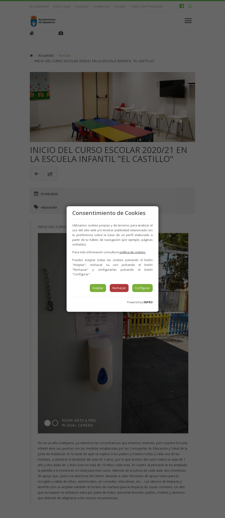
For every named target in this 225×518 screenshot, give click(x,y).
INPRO (148, 302)
